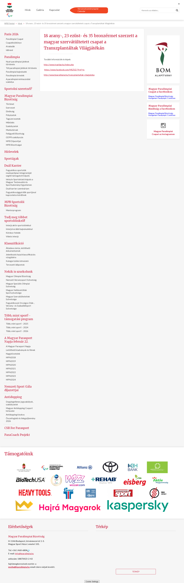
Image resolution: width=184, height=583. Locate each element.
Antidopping (13, 397)
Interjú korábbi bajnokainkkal (19, 229)
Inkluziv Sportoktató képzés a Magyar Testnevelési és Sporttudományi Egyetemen (19, 182)
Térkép (136, 571)
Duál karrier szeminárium (17, 188)
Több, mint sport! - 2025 (17, 323)
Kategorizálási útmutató (17, 261)
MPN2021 (11, 368)
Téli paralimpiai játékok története (21, 68)
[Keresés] (160, 10)
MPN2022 (11, 372)
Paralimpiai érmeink (15, 75)
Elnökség (10, 111)
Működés (10, 122)
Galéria (40, 10)
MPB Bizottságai (14, 145)
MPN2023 (11, 376)
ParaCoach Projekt (17, 435)
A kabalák (10, 46)
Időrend (9, 50)
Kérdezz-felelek (13, 232)
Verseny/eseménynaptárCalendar (88, 10)
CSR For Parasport (16, 428)
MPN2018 (11, 357)
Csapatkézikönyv (14, 42)
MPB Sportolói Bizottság (14, 203)
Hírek (28, 10)
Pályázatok (11, 115)
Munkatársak (12, 130)
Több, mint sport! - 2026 (17, 331)
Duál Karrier (12, 165)
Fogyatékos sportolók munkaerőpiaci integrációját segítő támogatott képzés (19, 173)
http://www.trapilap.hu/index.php (59, 64)
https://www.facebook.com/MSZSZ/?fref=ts (64, 69)
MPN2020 (11, 365)
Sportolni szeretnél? (18, 89)
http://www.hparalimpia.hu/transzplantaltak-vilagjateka (69, 75)
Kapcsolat (54, 10)
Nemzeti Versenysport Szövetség (21, 280)
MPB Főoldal (9, 23)
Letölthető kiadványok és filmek (20, 350)
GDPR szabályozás (14, 137)
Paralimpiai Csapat (14, 39)
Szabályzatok (12, 126)
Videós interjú (12, 236)
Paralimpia (12, 57)
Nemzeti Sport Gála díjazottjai (18, 388)
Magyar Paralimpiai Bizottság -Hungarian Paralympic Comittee (161, 97)
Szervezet (10, 107)
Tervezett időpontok (15, 264)
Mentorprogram (13, 210)
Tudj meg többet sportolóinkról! (16, 218)
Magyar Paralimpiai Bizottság (18, 97)
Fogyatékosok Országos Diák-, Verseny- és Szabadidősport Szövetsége (20, 306)
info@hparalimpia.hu (24, 553)
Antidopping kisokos (15, 414)
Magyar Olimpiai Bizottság (18, 276)
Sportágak (11, 158)
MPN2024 (11, 379)
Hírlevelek (11, 151)
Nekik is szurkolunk (18, 271)
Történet (10, 104)
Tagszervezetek (13, 119)
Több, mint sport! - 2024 (17, 327)
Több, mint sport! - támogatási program (18, 317)
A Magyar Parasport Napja (18, 346)
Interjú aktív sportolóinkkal (18, 225)
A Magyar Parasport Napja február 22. (18, 339)
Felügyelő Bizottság (15, 133)
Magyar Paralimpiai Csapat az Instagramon (163, 129)
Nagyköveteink (13, 353)
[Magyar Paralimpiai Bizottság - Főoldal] (9, 10)
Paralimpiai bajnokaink (16, 71)
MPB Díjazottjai (13, 141)
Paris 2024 (11, 34)
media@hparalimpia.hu (19, 567)
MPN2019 (11, 361)
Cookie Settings (92, 582)
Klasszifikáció (14, 243)
